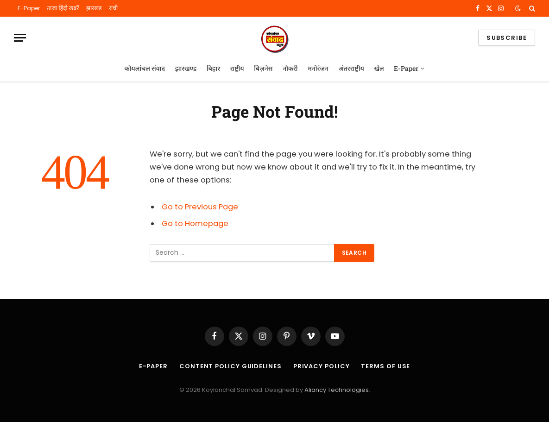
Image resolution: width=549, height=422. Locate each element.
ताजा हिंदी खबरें (63, 8)
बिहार (213, 68)
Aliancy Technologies (336, 389)
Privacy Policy (321, 366)
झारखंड (94, 8)
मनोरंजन (318, 68)
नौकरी (290, 68)
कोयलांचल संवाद (145, 68)
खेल (379, 68)
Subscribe (506, 37)
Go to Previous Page (200, 207)
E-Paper (29, 8)
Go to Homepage (195, 223)
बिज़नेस (263, 68)
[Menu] (20, 37)
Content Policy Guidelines (230, 366)
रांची (113, 8)
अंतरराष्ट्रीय (351, 68)
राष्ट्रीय (237, 68)
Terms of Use (385, 366)
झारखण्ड (186, 68)
